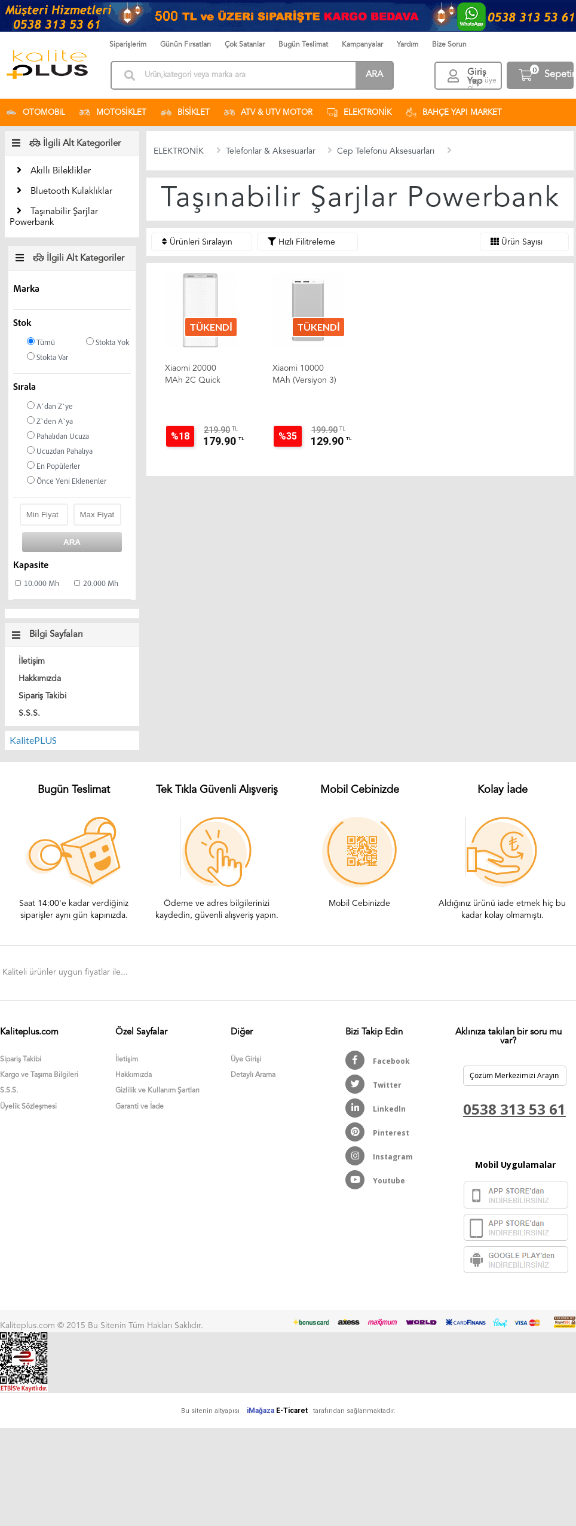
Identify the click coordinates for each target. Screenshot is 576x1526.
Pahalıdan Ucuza (58, 436)
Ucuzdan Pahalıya (60, 451)
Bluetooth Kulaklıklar (71, 191)
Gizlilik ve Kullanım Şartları (157, 1090)
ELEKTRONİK (359, 112)
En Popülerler (53, 466)
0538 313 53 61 (514, 1109)
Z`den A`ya (50, 421)
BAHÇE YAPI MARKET (454, 112)
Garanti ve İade (139, 1106)
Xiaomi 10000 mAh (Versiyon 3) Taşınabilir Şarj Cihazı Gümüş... (304, 375)
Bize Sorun (449, 44)
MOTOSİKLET (112, 112)
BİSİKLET (185, 112)
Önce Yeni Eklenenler (66, 481)
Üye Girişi (246, 1059)
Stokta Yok (107, 342)
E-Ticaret (292, 1410)
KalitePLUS (33, 740)
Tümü (41, 342)
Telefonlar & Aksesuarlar (270, 151)
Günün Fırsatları (185, 44)
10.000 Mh (41, 584)
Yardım (407, 44)
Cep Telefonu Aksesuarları (385, 151)
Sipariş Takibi (42, 696)
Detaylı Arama (253, 1075)
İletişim (32, 661)
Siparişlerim (127, 44)
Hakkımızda (40, 679)
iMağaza (260, 1410)
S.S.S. (29, 713)
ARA (374, 75)
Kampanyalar (362, 44)
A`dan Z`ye (50, 406)
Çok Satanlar (245, 44)
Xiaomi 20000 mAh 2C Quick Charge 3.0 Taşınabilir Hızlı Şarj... (192, 375)
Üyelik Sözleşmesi (28, 1106)
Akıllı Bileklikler (60, 171)
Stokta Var (47, 357)
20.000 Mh (100, 584)
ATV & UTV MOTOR (268, 112)
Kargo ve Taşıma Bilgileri (39, 1075)
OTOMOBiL (35, 112)
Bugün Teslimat (303, 44)
